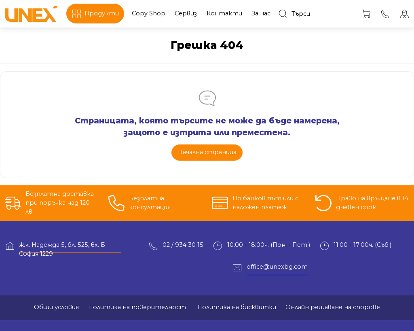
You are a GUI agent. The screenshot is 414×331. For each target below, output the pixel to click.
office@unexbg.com (277, 266)
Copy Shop (148, 13)
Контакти (224, 13)
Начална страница (207, 152)
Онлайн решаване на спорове (332, 307)
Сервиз (186, 13)
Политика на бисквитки (236, 307)
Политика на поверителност (137, 307)
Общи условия (56, 307)
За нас (260, 13)
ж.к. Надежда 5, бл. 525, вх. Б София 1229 (62, 247)
